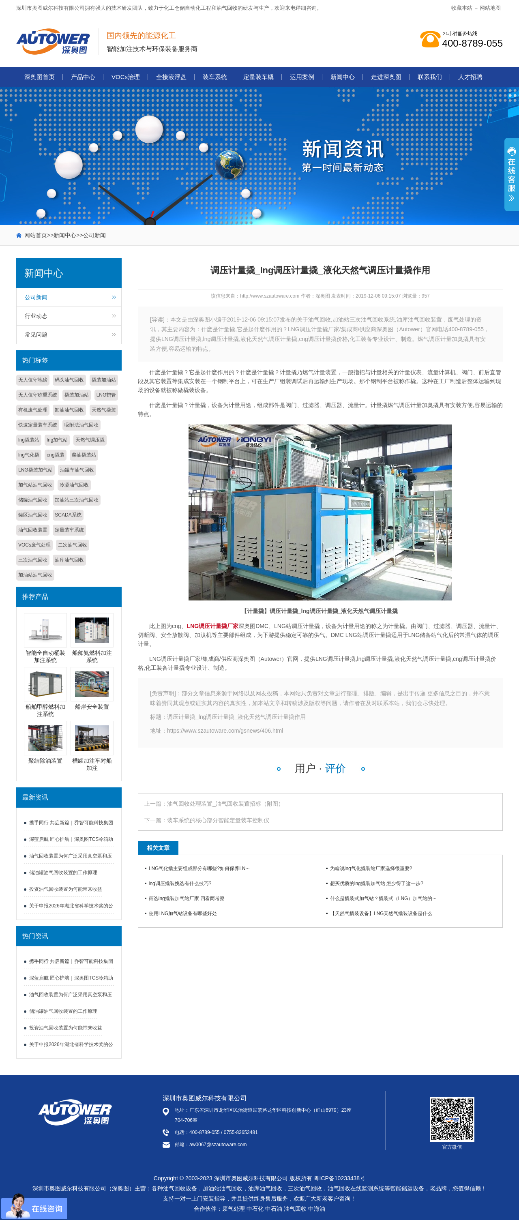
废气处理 (233, 1208)
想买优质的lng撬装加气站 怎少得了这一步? (376, 883)
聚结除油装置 (45, 760)
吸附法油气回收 (81, 425)
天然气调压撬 (90, 440)
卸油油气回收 (69, 410)
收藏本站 (461, 8)
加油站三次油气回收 (77, 500)
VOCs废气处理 (34, 545)
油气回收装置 (32, 530)
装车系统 (215, 76)
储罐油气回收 (32, 500)
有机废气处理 (32, 410)
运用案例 (302, 76)
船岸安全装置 (92, 706)
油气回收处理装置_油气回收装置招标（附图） (225, 803)
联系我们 (430, 76)
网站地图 (490, 8)
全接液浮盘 (171, 76)
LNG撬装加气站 (35, 470)
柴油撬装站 (84, 455)
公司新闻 (94, 235)
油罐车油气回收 (77, 470)
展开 (511, 179)
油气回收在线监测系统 (356, 1188)
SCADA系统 (68, 515)
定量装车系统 (69, 530)
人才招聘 (470, 76)
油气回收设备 (180, 1188)
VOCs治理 (126, 76)
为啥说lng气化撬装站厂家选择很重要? (371, 868)
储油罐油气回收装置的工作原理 (63, 872)
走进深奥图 (386, 76)
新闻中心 (342, 76)
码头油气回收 (69, 380)
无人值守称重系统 (37, 395)
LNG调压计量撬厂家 (213, 626)
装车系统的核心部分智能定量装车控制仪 (218, 820)
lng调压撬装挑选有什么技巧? (180, 883)
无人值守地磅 (32, 380)
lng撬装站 (28, 440)
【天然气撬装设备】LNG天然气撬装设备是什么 (381, 913)
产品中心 (83, 76)
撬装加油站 (104, 380)
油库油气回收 (69, 560)
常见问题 (36, 334)
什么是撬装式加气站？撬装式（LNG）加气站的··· (383, 898)
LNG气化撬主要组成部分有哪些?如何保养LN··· (199, 868)
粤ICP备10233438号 (340, 1178)
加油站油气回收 (35, 575)
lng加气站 (57, 440)
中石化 (255, 1208)
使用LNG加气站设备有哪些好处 (183, 913)
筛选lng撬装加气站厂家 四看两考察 (187, 898)
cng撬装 (55, 455)
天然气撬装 (104, 410)
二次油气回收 (72, 545)
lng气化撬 (28, 455)
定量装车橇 (258, 76)
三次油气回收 (32, 560)
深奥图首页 (39, 76)
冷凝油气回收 (74, 485)
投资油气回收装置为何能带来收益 (65, 889)
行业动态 (36, 316)
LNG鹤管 (106, 395)
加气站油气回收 (35, 485)
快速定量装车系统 (37, 425)
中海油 (316, 1208)
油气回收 (227, 8)
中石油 (273, 1208)
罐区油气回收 (32, 515)
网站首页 (35, 235)
